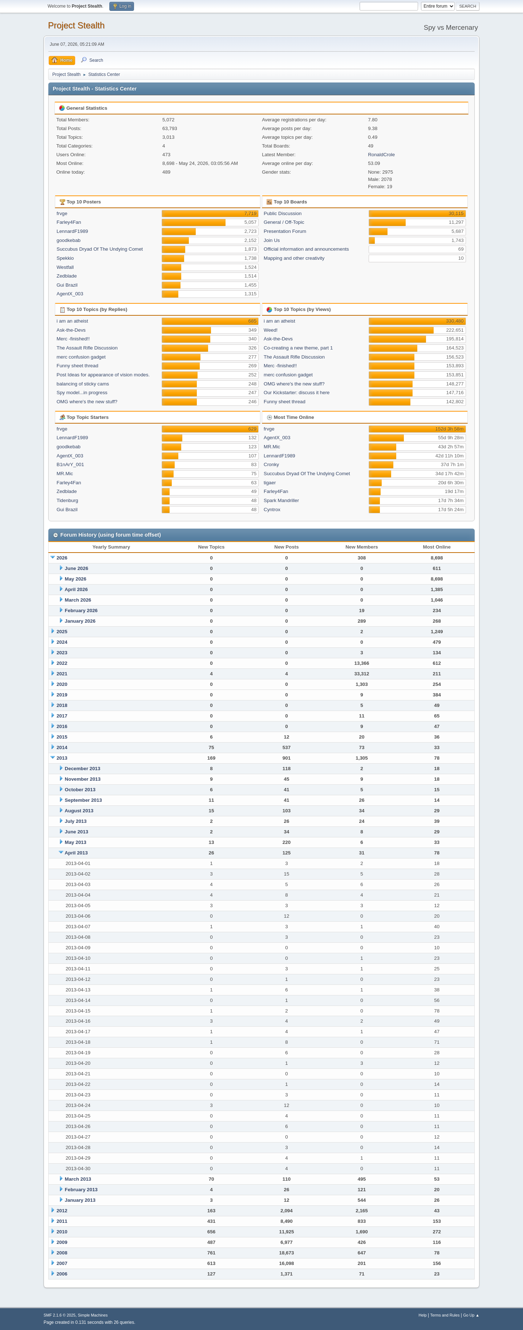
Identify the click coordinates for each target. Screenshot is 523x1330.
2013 (62, 758)
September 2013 (83, 800)
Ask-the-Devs (71, 330)
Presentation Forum (285, 231)
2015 (62, 737)
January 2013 (80, 1200)
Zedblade (67, 276)
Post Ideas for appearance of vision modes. (103, 374)
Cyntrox (272, 509)
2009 (62, 1242)
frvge (62, 213)
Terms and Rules (445, 1315)
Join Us (272, 240)
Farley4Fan (69, 222)
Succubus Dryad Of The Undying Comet (100, 249)
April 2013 (76, 853)
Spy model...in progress (82, 392)
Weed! (270, 330)
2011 (62, 1221)
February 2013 (81, 1189)
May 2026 (75, 579)
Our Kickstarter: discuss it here (296, 392)
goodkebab (69, 240)
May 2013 (75, 842)
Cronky (271, 464)
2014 (62, 747)
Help (423, 1315)
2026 (62, 558)
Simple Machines (93, 1315)
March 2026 (78, 600)
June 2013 (76, 831)
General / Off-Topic (284, 222)
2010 (62, 1231)
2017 (62, 716)
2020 (62, 684)
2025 (62, 631)
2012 (62, 1210)
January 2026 (80, 621)
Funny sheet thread (77, 365)
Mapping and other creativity (294, 258)
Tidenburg (67, 500)
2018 (62, 705)
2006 (62, 1274)
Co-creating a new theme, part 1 (298, 348)
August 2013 (79, 810)
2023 (62, 652)
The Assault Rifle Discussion (87, 348)
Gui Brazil (67, 285)
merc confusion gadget (81, 357)
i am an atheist (72, 321)
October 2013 (80, 789)
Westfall (65, 267)
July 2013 (75, 821)
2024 (62, 642)
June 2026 (76, 568)
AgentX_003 (70, 293)
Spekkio (65, 258)
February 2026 (81, 610)
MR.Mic (65, 473)
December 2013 (82, 768)
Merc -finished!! (73, 338)
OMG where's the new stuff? (87, 401)
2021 (62, 673)
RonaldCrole (381, 154)
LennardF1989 (72, 231)
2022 (62, 663)
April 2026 (76, 589)
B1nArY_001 (70, 464)
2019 (62, 695)
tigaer (270, 482)
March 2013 (78, 1179)
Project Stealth (76, 25)
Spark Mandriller (281, 500)
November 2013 (83, 779)
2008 (62, 1253)
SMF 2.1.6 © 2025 (60, 1315)
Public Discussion (282, 213)
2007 (62, 1263)
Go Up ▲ (471, 1315)
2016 (62, 726)
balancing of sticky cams (83, 384)
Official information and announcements (306, 249)
